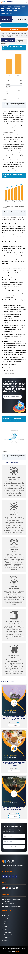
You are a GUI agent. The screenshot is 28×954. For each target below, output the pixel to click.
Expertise (6, 915)
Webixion (17, 951)
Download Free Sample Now (14, 25)
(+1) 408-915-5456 (10, 904)
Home (2, 33)
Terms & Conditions (9, 935)
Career (6, 924)
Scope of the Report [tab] (12, 42)
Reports (8, 33)
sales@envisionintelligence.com (13, 906)
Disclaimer (6, 937)
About (5, 926)
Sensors (13, 33)
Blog (5, 921)
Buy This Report (14, 29)
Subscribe (14, 847)
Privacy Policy (8, 932)
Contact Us (7, 929)
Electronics (20, 33)
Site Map (6, 940)
